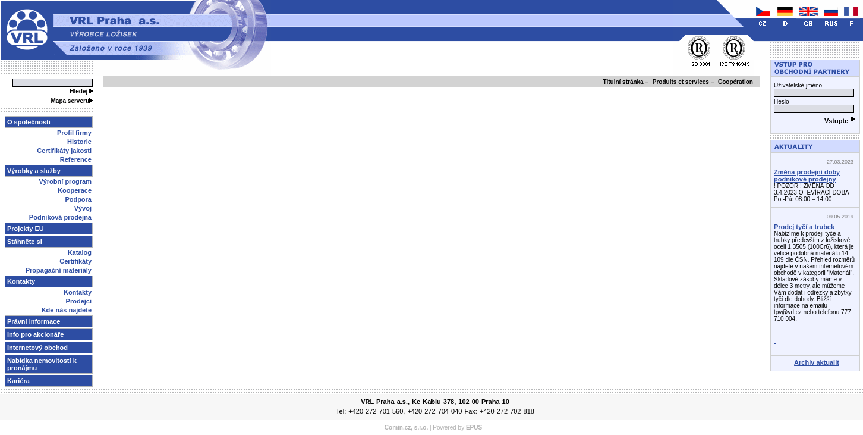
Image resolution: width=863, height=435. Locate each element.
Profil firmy (74, 132)
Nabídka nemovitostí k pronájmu (42, 364)
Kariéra (18, 380)
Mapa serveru (72, 101)
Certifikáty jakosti (64, 150)
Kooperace (75, 190)
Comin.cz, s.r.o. (406, 427)
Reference (76, 159)
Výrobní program (65, 181)
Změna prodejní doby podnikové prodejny (807, 175)
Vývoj (83, 208)
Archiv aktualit (816, 362)
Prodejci (79, 301)
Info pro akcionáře (35, 334)
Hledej (81, 91)
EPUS (474, 427)
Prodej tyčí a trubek (804, 226)
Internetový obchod (37, 347)
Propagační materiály (59, 270)
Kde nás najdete (67, 310)
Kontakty (78, 292)
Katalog (80, 252)
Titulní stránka (623, 82)
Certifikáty (75, 261)
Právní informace (33, 321)
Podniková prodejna (60, 217)
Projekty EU (25, 228)
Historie (79, 141)
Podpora (78, 199)
